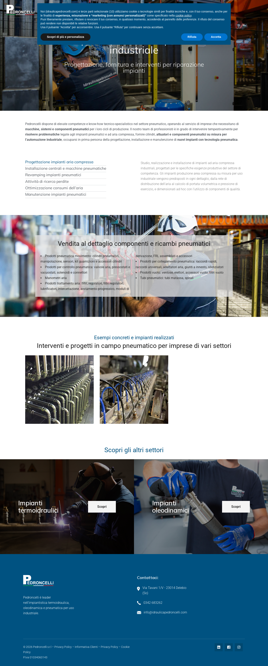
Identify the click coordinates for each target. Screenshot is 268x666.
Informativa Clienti (86, 646)
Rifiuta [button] (192, 36)
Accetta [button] (216, 36)
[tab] (65, 162)
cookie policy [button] (183, 15)
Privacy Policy (63, 646)
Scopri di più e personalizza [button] (65, 36)
